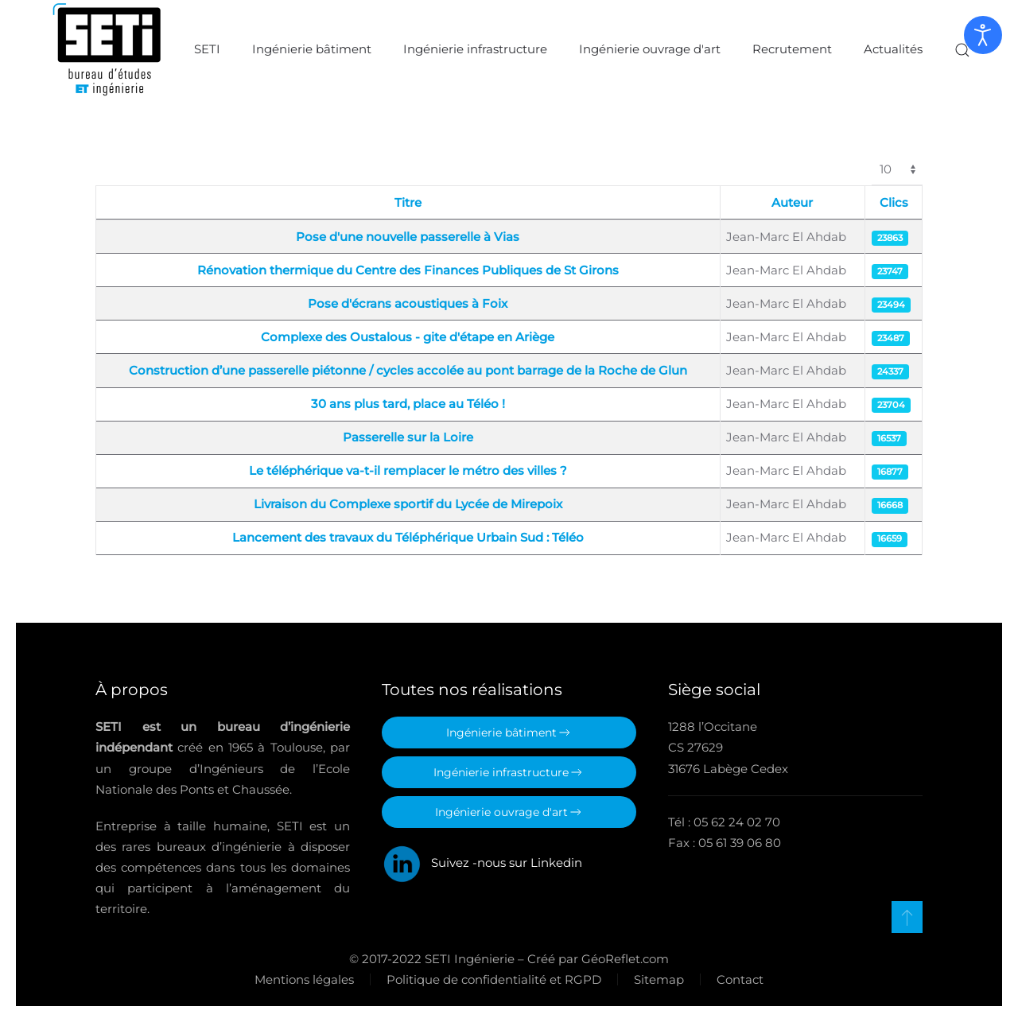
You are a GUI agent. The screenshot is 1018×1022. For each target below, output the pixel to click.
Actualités (893, 48)
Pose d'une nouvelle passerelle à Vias (407, 236)
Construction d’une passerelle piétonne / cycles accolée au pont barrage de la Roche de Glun (408, 370)
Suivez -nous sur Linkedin (482, 862)
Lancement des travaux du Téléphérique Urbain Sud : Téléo (408, 537)
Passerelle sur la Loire (408, 437)
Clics (894, 202)
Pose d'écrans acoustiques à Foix (407, 303)
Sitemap (657, 979)
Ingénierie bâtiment (311, 48)
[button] (962, 50)
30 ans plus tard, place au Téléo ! (408, 403)
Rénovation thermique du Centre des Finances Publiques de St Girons (408, 270)
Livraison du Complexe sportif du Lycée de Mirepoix (408, 503)
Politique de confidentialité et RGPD (492, 979)
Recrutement (792, 48)
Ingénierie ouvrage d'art (650, 48)
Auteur (792, 202)
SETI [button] (207, 48)
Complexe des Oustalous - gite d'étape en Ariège (407, 336)
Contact (738, 979)
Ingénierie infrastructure (475, 48)
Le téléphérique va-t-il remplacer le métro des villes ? (408, 470)
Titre (408, 202)
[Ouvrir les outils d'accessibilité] (983, 35)
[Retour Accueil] (107, 49)
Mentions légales (302, 979)
